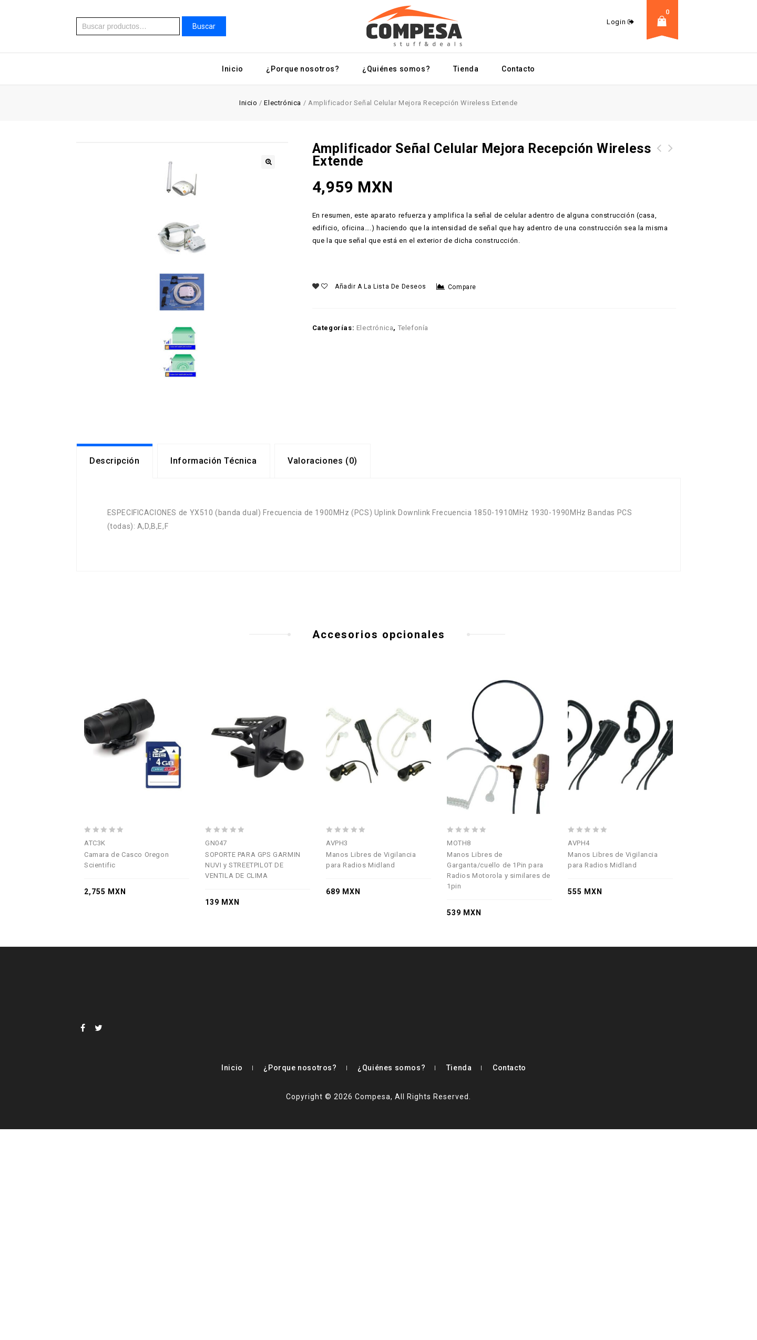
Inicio (232, 69)
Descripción (114, 672)
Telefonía (413, 328)
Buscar (204, 26)
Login (617, 22)
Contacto (518, 69)
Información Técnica (213, 672)
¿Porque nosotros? (302, 69)
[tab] (114, 671)
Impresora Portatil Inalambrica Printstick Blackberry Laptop (671, 161)
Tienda (466, 69)
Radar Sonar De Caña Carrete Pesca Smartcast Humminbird (659, 161)
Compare (462, 287)
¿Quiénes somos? (396, 69)
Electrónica (282, 103)
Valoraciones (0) (322, 672)
